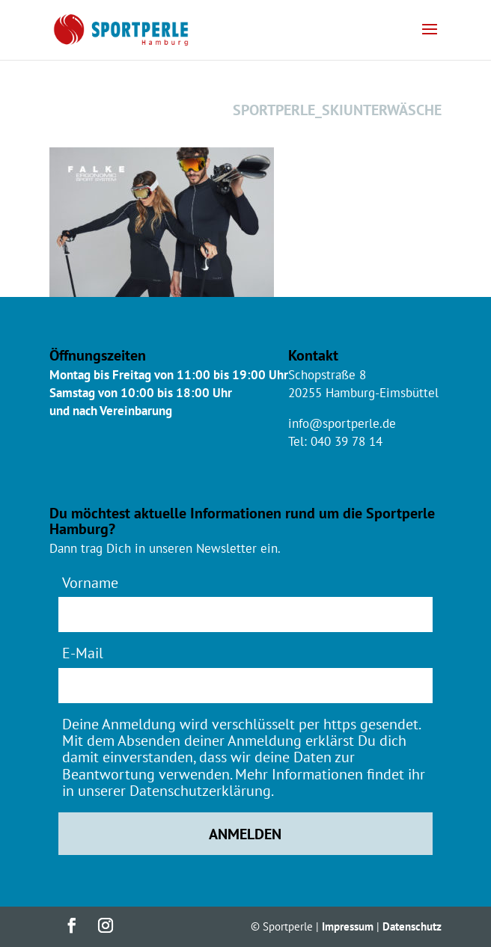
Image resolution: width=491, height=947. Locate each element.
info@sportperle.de (342, 423)
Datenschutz (412, 926)
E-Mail (82, 653)
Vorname (90, 582)
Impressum (347, 926)
